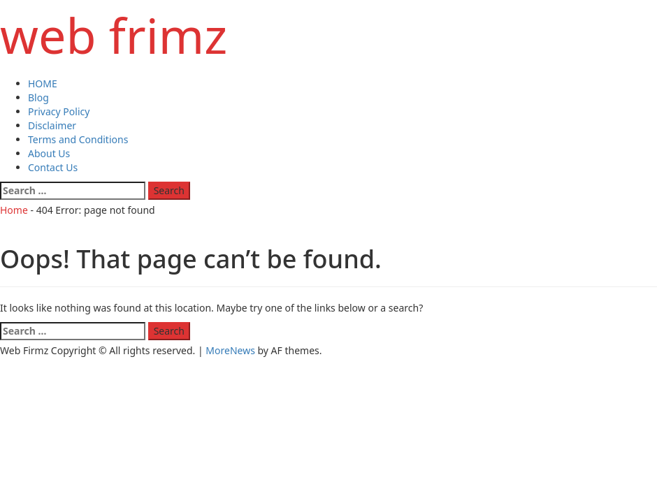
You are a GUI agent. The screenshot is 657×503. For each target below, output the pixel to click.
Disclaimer (52, 125)
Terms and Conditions (78, 139)
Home (14, 210)
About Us (49, 153)
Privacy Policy (58, 111)
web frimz (113, 34)
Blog (38, 97)
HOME (42, 83)
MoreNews (230, 350)
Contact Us (53, 167)
